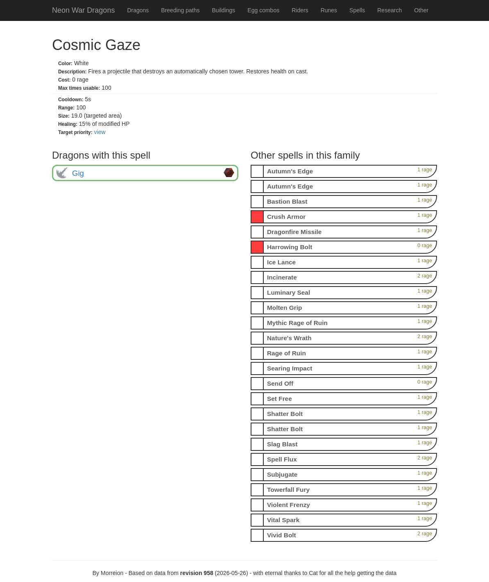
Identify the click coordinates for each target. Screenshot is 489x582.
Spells (357, 10)
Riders (300, 10)
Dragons (138, 10)
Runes (329, 10)
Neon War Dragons (83, 10)
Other (421, 10)
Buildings (223, 10)
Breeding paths (180, 10)
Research (389, 10)
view (100, 132)
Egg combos (263, 10)
